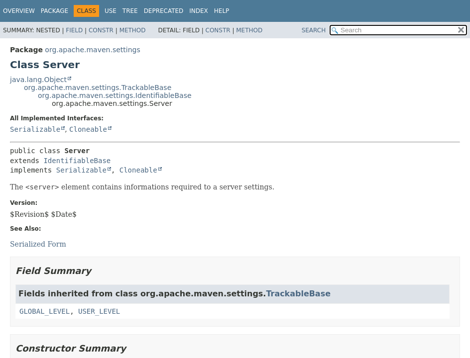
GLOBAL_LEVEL (44, 311)
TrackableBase (298, 293)
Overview (19, 10)
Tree (130, 10)
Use (111, 10)
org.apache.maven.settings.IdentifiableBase (115, 95)
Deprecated (164, 10)
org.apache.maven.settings (92, 50)
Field (74, 30)
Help (222, 10)
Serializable (35, 129)
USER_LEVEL (99, 311)
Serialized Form (38, 244)
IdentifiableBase (77, 161)
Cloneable (88, 129)
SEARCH (314, 30)
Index (198, 10)
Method (132, 30)
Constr (101, 30)
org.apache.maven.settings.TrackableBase (97, 87)
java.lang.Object (38, 80)
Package (54, 10)
